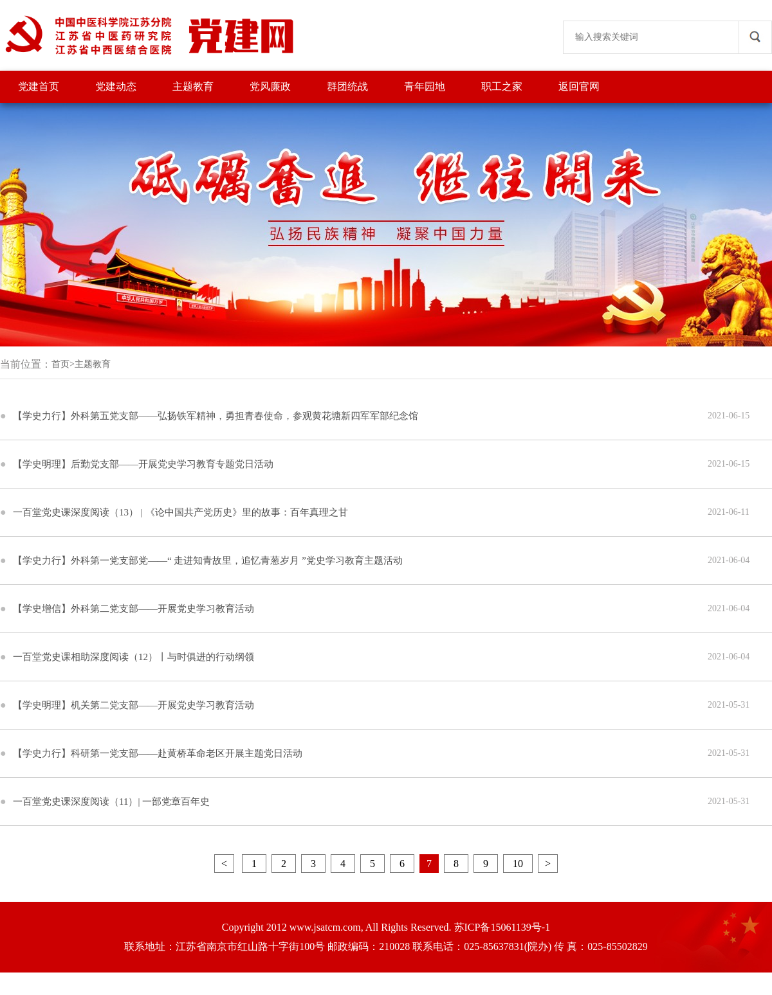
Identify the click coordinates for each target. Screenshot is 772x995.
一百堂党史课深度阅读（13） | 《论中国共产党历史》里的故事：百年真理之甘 (180, 512)
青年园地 (424, 86)
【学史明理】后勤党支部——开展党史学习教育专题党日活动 (143, 464)
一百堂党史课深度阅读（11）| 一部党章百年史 (111, 801)
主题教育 (193, 86)
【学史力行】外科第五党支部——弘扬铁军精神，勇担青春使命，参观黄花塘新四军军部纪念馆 (215, 416)
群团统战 (347, 86)
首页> (63, 364)
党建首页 (38, 86)
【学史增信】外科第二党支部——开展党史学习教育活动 (133, 609)
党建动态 (115, 86)
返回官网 (579, 86)
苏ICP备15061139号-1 (502, 927)
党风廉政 (270, 86)
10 (518, 863)
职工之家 (501, 86)
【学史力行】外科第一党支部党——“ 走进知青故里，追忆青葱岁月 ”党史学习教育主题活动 (208, 560)
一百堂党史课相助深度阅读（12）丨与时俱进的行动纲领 (133, 657)
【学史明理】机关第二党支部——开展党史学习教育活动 (133, 705)
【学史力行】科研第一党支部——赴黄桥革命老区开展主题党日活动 (157, 753)
